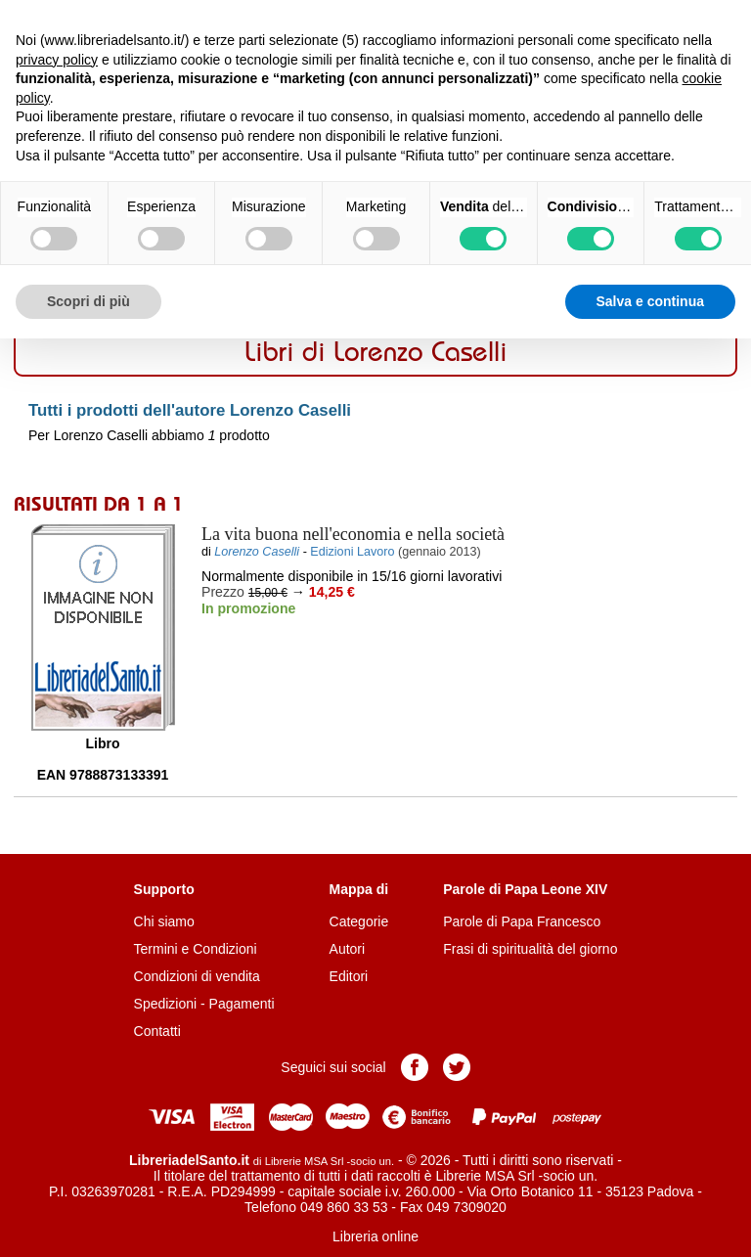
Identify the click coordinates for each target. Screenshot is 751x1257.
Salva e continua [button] (650, 301)
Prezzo (222, 592)
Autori (348, 949)
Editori (349, 976)
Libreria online (375, 1236)
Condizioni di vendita (197, 976)
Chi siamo (164, 921)
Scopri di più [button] (88, 301)
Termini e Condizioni (195, 949)
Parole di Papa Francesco (521, 921)
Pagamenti (242, 1003)
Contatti (157, 1031)
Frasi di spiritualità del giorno (530, 949)
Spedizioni (166, 1003)
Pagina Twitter (456, 1067)
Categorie (359, 921)
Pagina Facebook (414, 1067)
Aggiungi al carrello (305, 651)
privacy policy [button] (57, 59)
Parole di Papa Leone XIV (525, 889)
